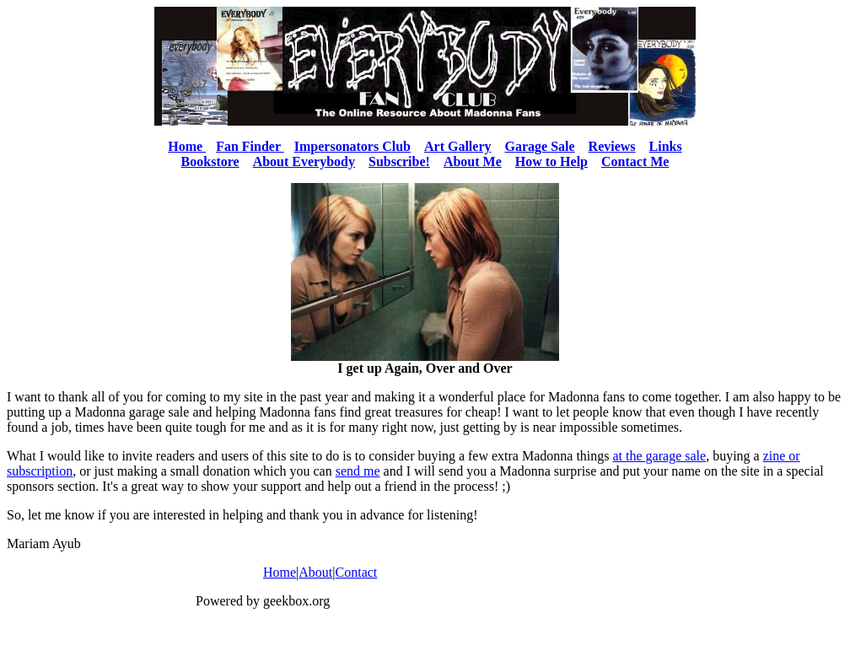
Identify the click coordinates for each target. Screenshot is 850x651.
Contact (357, 572)
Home (279, 572)
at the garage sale (660, 456)
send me (358, 471)
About (315, 572)
